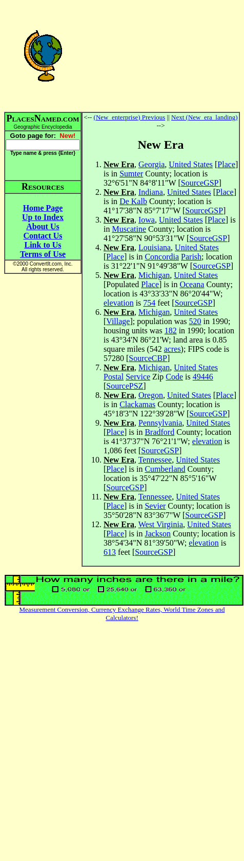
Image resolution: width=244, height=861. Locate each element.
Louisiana (154, 247)
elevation (119, 302)
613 (110, 552)
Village (118, 321)
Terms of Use (43, 254)
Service (138, 376)
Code (174, 376)
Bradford (159, 432)
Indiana (150, 192)
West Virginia (160, 524)
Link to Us (42, 245)
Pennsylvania (160, 422)
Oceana (191, 284)
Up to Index (43, 217)
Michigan (154, 275)
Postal (114, 376)
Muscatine (129, 229)
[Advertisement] (161, 55)
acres (172, 349)
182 (171, 330)
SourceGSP (200, 182)
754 (149, 302)
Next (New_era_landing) (204, 117)
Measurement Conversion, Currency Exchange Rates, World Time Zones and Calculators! (122, 614)
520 (195, 321)
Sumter (131, 173)
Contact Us (43, 235)
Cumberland (165, 469)
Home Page (43, 208)
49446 (203, 376)
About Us (42, 226)
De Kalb (133, 201)
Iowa (146, 219)
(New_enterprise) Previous (130, 117)
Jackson (158, 533)
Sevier (155, 506)
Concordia (162, 256)
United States (191, 164)
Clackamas (137, 404)
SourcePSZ (124, 386)
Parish (191, 256)
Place (226, 164)
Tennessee (155, 459)
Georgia (151, 164)
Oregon (150, 395)
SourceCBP (148, 358)
